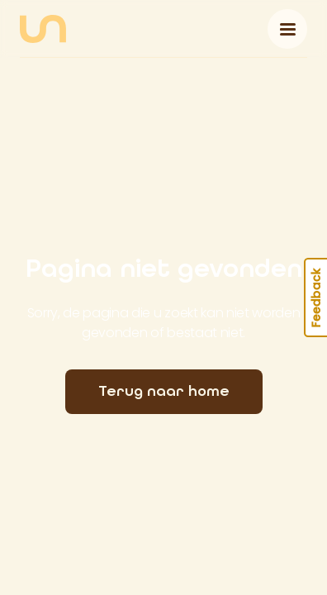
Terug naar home (164, 391)
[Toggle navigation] (287, 29)
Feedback (316, 297)
